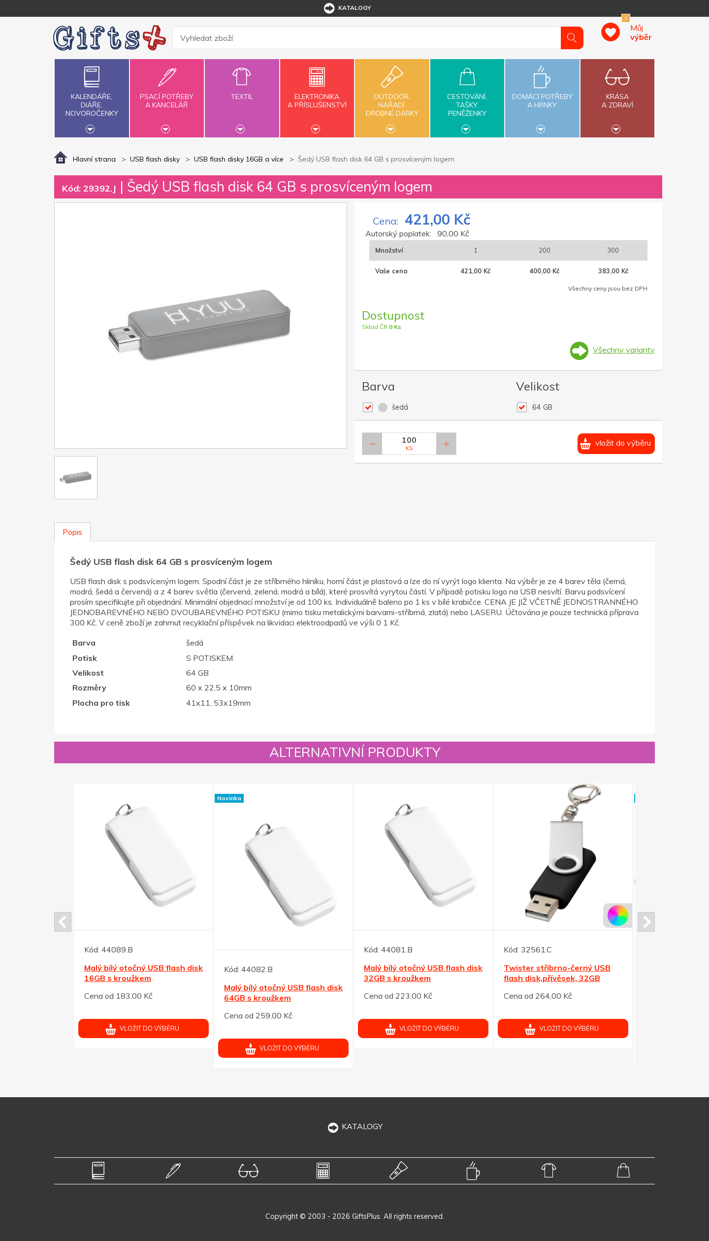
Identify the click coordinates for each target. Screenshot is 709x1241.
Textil (242, 91)
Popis (72, 532)
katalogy (346, 8)
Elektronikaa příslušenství (317, 95)
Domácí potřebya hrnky (542, 95)
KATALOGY (354, 1126)
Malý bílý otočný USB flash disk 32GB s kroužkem (423, 973)
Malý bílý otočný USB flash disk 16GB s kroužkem (143, 973)
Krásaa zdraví (617, 95)
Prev (62, 922)
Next (646, 922)
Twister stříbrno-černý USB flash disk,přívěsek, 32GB (557, 973)
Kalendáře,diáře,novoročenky (92, 97)
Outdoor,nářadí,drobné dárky (392, 97)
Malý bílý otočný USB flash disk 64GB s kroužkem (283, 992)
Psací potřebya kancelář (167, 95)
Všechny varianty (624, 350)
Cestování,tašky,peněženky (467, 97)
